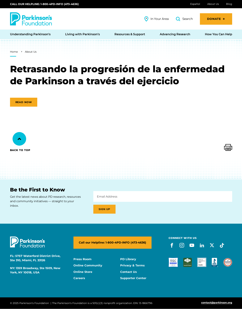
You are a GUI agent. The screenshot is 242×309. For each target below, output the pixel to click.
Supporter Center (133, 278)
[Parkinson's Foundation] (31, 19)
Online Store (82, 272)
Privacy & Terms (132, 265)
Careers (79, 278)
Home (14, 51)
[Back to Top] (19, 139)
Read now (23, 102)
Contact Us (128, 272)
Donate (214, 19)
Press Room (82, 259)
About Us (31, 51)
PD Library (128, 259)
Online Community (87, 265)
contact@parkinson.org (216, 302)
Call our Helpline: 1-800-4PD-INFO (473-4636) (44, 4)
